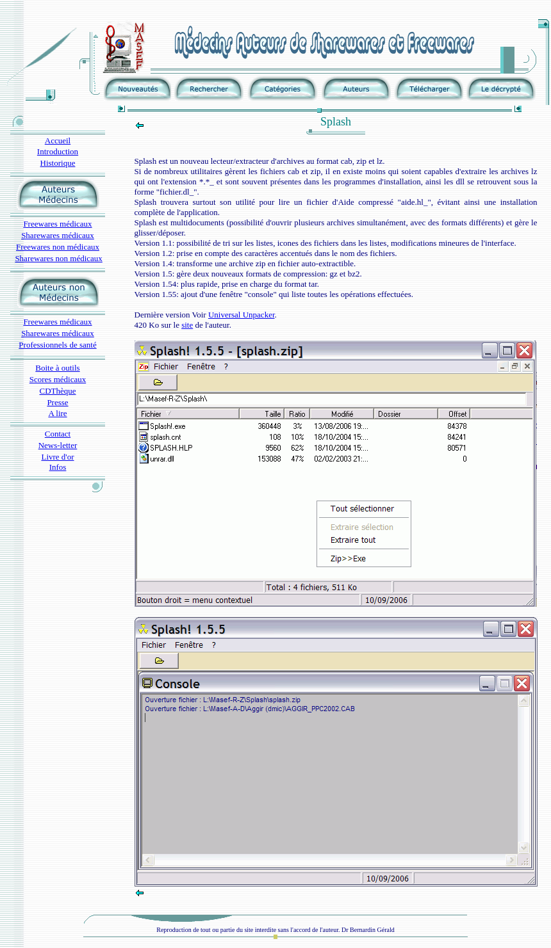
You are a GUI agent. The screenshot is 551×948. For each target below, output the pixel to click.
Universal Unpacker (241, 314)
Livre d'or (57, 457)
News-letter (58, 445)
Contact (57, 433)
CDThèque (57, 391)
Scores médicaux (57, 379)
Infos (58, 467)
